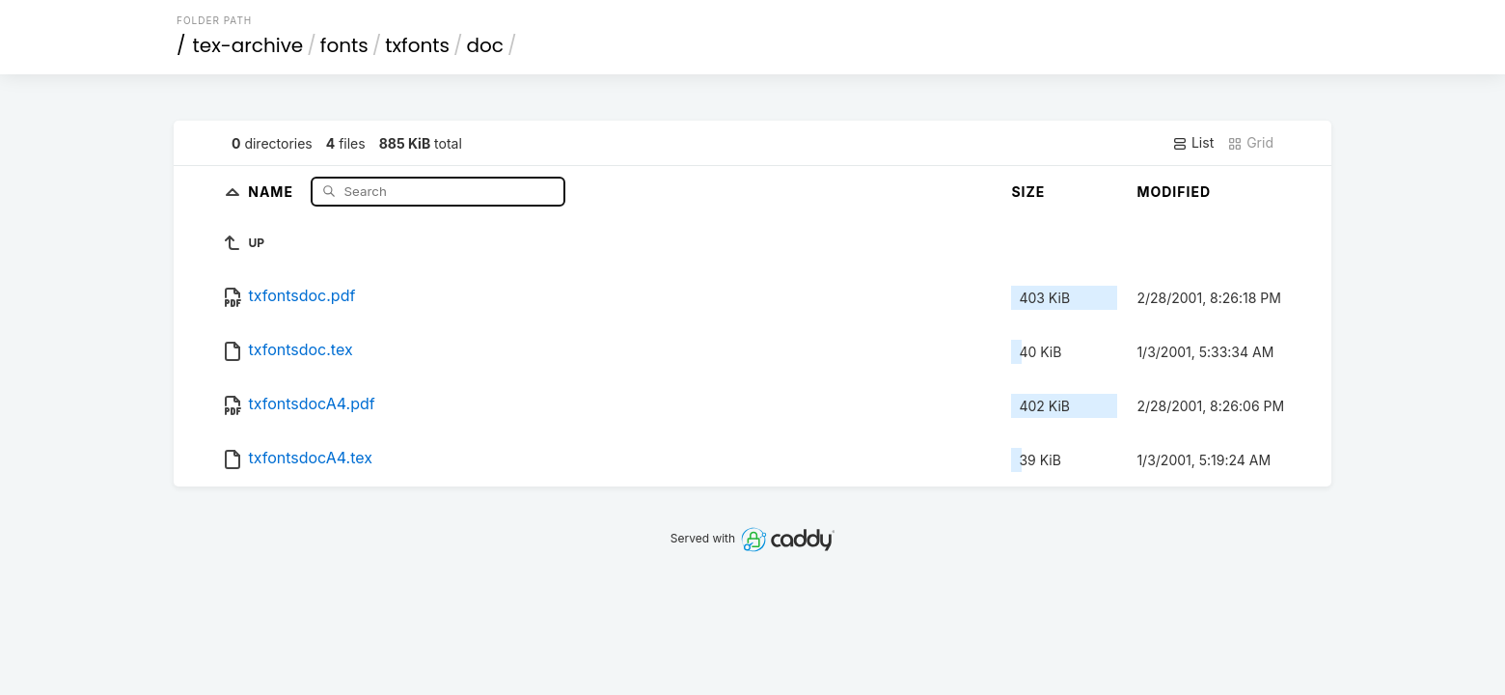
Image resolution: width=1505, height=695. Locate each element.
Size (1028, 191)
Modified (1173, 191)
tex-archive (248, 45)
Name (272, 190)
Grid (1250, 143)
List (1193, 143)
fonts (344, 45)
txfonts (417, 45)
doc (485, 45)
